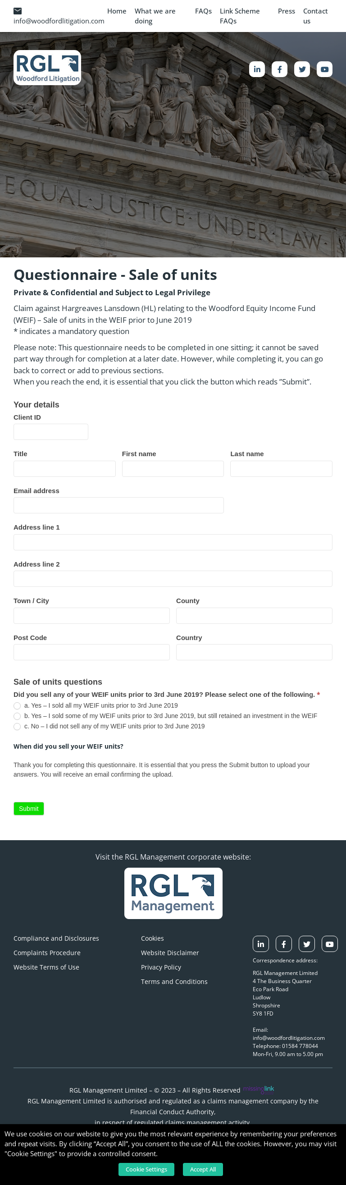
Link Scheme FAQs (240, 16)
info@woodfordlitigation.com (59, 16)
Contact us (315, 16)
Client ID (27, 417)
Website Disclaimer (170, 952)
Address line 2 (37, 564)
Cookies (152, 938)
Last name (247, 454)
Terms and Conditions (174, 981)
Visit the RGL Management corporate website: (173, 857)
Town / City (31, 600)
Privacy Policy (161, 967)
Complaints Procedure (47, 952)
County (188, 600)
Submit (29, 808)
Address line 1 (37, 527)
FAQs (203, 10)
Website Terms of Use (46, 967)
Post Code (30, 637)
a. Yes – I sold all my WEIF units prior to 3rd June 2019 (96, 705)
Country (189, 637)
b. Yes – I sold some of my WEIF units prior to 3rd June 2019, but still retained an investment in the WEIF (165, 716)
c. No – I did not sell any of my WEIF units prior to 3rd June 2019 (109, 726)
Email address (36, 490)
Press (286, 10)
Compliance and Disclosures (56, 938)
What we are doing (155, 16)
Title (20, 454)
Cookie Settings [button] (146, 1169)
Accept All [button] (203, 1169)
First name (139, 454)
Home (117, 10)
